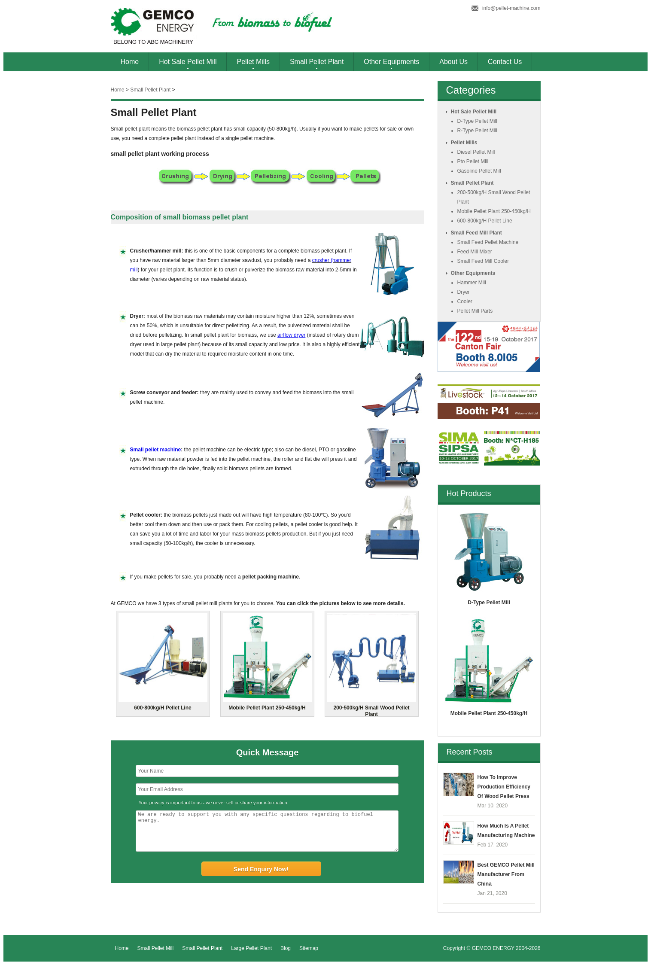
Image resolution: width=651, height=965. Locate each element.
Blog (285, 948)
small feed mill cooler (483, 261)
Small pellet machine (155, 450)
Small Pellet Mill (155, 948)
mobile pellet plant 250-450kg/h (494, 211)
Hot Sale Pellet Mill (187, 61)
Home (130, 61)
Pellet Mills (253, 61)
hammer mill (471, 283)
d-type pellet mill (477, 121)
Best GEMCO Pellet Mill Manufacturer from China (506, 874)
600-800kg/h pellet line (484, 221)
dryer (463, 292)
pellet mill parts (475, 311)
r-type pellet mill (477, 131)
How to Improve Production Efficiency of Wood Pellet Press (504, 786)
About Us (453, 61)
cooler (464, 301)
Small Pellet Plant (317, 61)
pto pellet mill (473, 161)
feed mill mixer (474, 252)
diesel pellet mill (476, 152)
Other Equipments (391, 61)
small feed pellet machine (488, 242)
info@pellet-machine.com (511, 8)
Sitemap (308, 948)
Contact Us (505, 61)
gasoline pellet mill (479, 171)
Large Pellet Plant (251, 948)
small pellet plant (150, 90)
